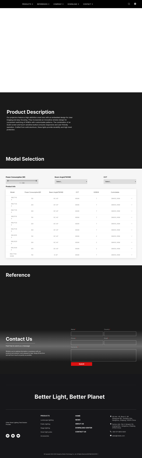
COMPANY (57, 4)
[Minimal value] (22, 180)
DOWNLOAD (72, 4)
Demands (74, 347)
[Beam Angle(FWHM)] (71, 181)
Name (73, 329)
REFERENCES (42, 4)
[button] (129, 4)
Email (106, 338)
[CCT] (120, 181)
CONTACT (87, 4)
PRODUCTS (26, 4)
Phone (73, 338)
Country (107, 329)
